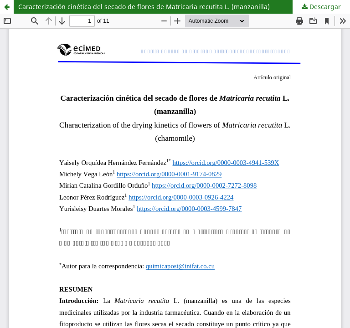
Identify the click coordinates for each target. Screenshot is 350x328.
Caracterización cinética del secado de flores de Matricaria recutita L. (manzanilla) (144, 6)
